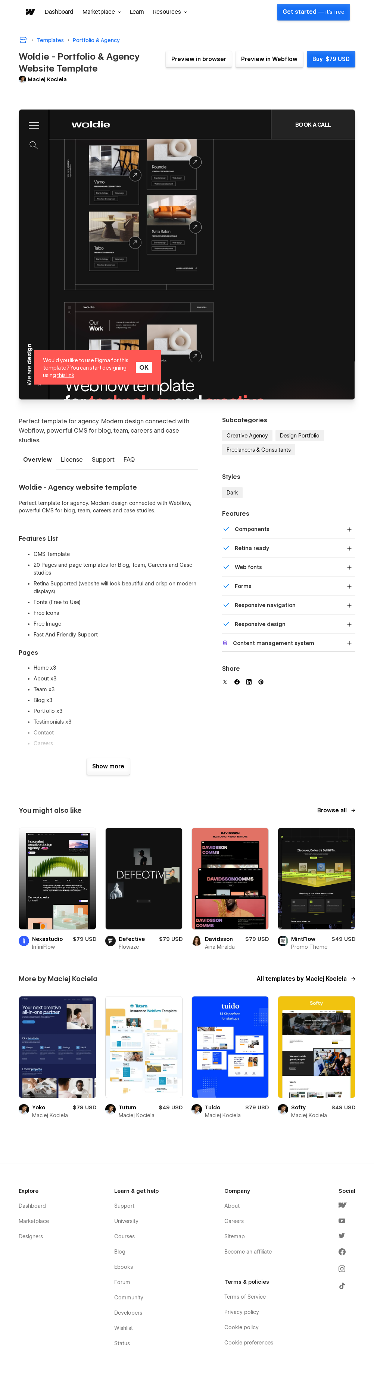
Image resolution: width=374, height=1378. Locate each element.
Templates (50, 40)
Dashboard (59, 12)
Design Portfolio (300, 436)
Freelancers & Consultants (259, 450)
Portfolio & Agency (96, 40)
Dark (232, 493)
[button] (101, 12)
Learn (137, 12)
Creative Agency (247, 436)
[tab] (37, 460)
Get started (314, 12)
